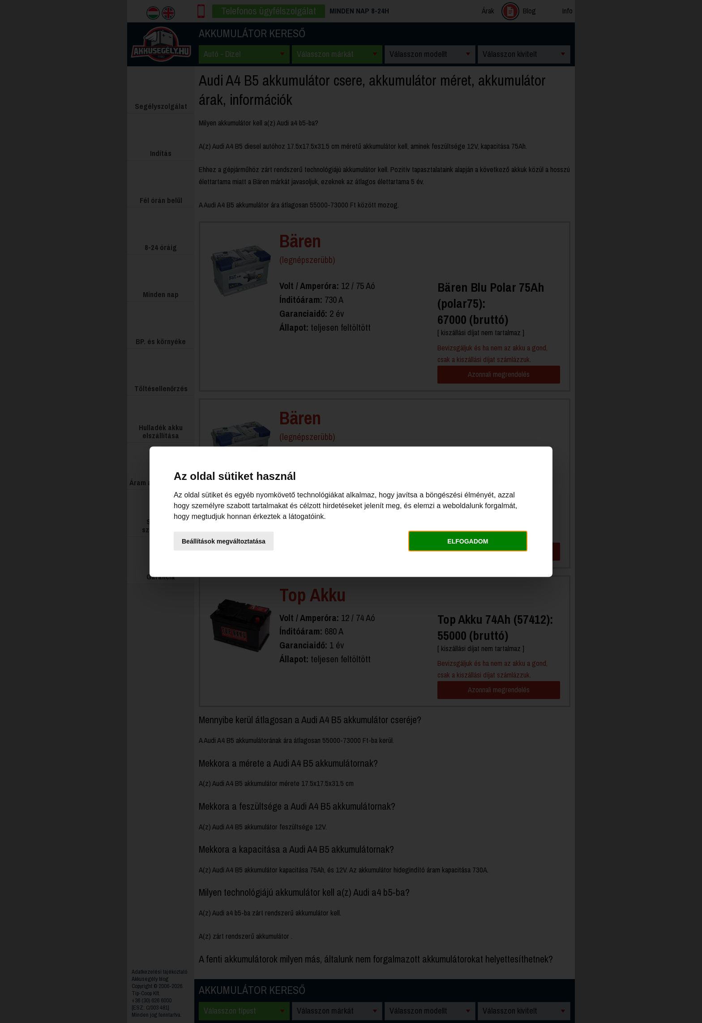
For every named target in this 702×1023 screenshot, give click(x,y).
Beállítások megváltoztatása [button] (223, 541)
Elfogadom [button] (467, 541)
